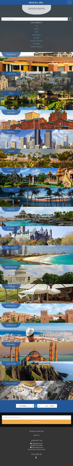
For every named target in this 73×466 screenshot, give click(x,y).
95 (47, 406)
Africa (36, 29)
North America (37, 41)
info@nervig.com (37, 443)
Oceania (36, 44)
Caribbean (36, 35)
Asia (36, 32)
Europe (37, 38)
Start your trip (36, 422)
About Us (36, 435)
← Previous (21, 406)
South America (37, 47)
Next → (53, 406)
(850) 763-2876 (36, 2)
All (36, 26)
